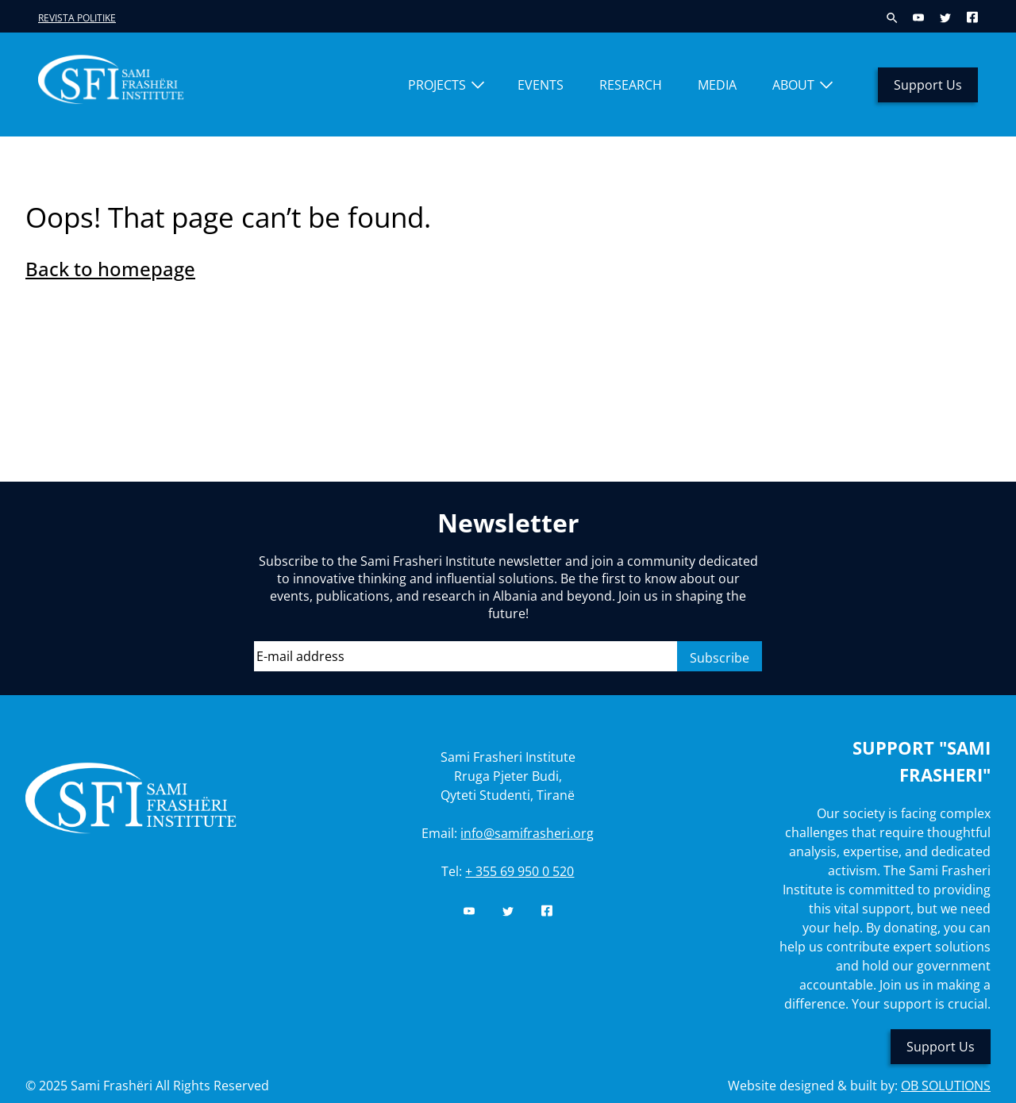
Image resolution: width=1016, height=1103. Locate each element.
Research (630, 85)
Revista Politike (77, 18)
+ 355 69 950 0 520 (519, 871)
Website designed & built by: (859, 1085)
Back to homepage (110, 269)
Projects (437, 85)
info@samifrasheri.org (527, 833)
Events (541, 85)
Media (717, 85)
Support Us (928, 85)
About (793, 85)
